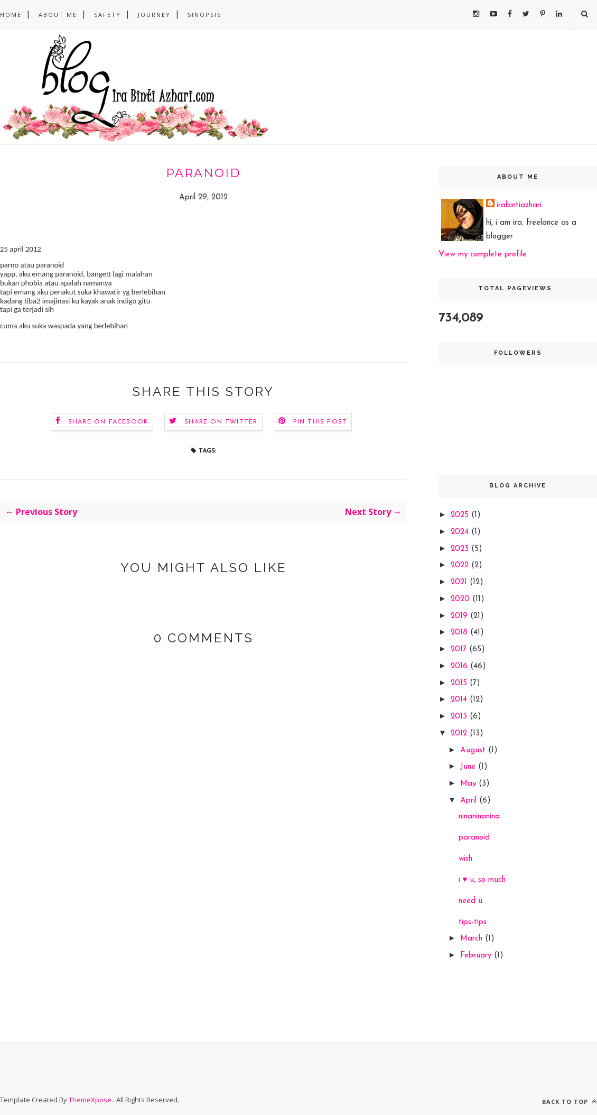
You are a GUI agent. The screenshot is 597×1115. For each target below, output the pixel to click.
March (472, 939)
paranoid (474, 838)
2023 (461, 549)
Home (11, 15)
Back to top (569, 1101)
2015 (460, 683)
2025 (461, 515)
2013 (460, 717)
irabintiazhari (519, 205)
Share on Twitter (220, 422)
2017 (460, 649)
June (469, 767)
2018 (460, 633)
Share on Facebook (108, 422)
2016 (460, 666)
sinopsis (204, 15)
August (474, 750)
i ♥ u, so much (482, 880)
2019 (460, 616)
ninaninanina (479, 817)
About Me (58, 15)
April (469, 801)
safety (107, 15)
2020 (461, 599)
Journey (154, 15)
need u (470, 901)
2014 (460, 700)
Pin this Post (320, 422)
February (477, 956)
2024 (461, 532)
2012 (460, 734)
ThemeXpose (91, 1099)
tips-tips (473, 922)
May (469, 784)
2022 (461, 565)
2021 (460, 582)
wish (465, 859)
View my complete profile (483, 255)
